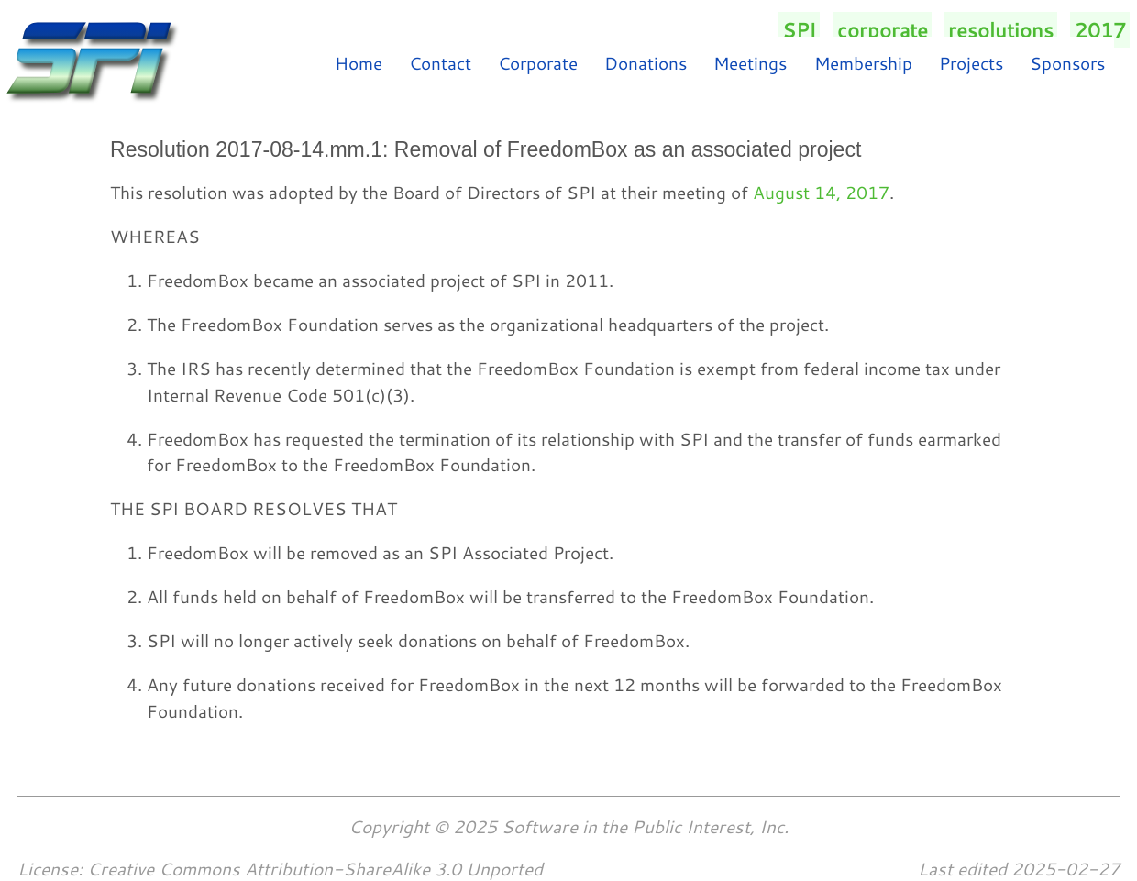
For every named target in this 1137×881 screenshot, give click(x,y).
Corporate (538, 62)
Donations (645, 62)
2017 (1100, 30)
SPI (799, 30)
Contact (440, 62)
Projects (971, 62)
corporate (882, 30)
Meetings (750, 62)
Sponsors (1067, 62)
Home (358, 62)
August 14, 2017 (821, 192)
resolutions (1001, 30)
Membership (863, 62)
